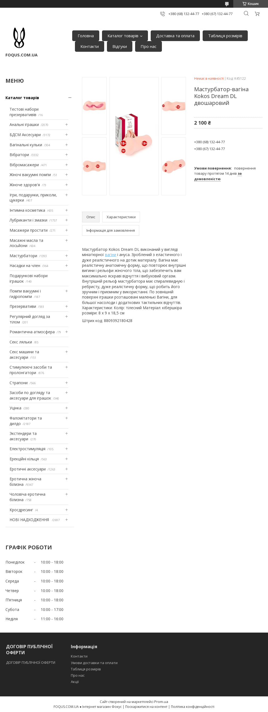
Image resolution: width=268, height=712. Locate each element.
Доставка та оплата (175, 35)
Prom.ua (161, 701)
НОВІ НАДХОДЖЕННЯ (30, 519)
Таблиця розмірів (225, 35)
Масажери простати (29, 230)
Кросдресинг (21, 509)
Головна (86, 35)
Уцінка (15, 407)
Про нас (148, 46)
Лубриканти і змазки (28, 220)
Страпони (19, 382)
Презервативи (23, 306)
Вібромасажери (24, 164)
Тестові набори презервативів (24, 112)
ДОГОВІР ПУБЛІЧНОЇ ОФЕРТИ (31, 662)
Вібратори (19, 154)
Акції (75, 681)
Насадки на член (25, 265)
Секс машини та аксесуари (24, 354)
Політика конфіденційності (192, 706)
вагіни (110, 254)
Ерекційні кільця (24, 458)
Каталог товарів (122, 35)
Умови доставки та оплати (94, 662)
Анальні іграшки (24, 124)
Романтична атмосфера (32, 331)
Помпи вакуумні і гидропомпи (25, 293)
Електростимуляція (27, 448)
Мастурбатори (23, 255)
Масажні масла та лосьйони (26, 243)
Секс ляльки (21, 341)
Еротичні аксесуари (28, 469)
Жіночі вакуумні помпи (30, 174)
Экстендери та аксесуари (23, 436)
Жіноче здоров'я (25, 184)
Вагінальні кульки (26, 144)
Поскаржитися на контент (146, 706)
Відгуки (119, 46)
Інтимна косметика (27, 210)
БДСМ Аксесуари (25, 134)
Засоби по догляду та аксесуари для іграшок (30, 395)
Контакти (89, 46)
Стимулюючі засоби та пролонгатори (31, 369)
